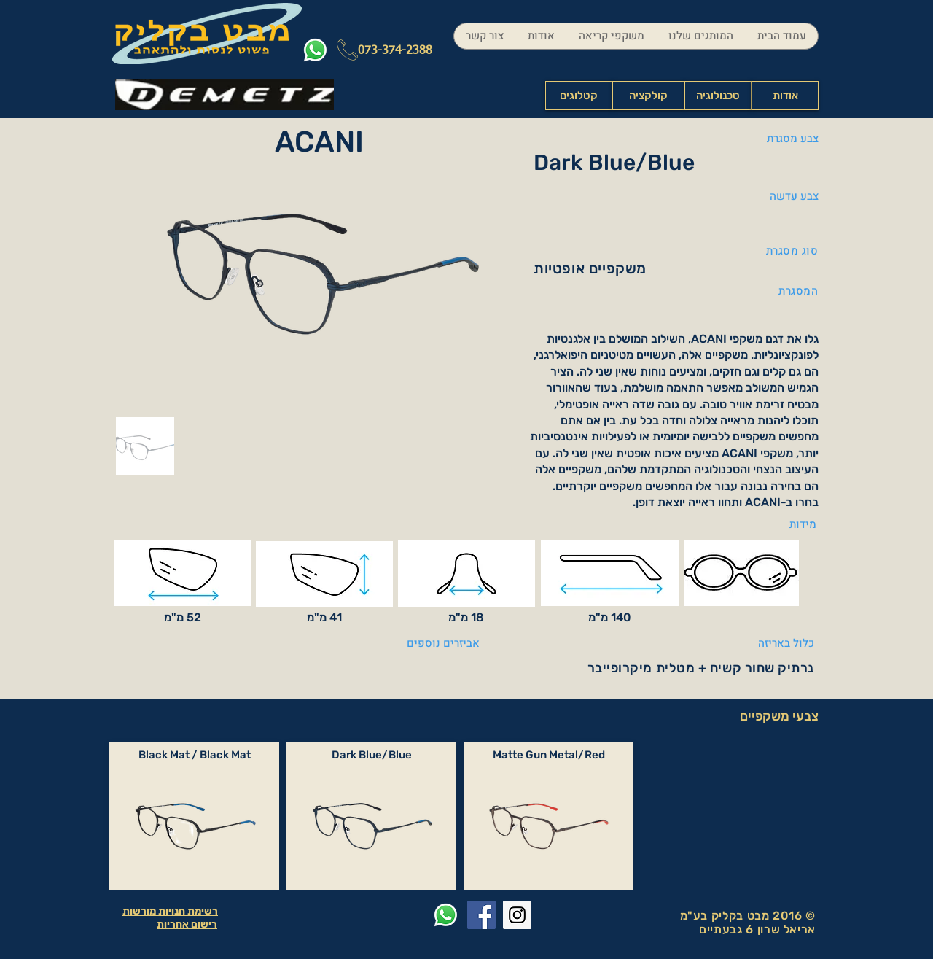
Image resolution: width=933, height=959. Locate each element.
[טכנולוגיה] (718, 95)
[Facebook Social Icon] (481, 915)
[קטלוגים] (578, 95)
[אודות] (785, 95)
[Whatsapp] (315, 50)
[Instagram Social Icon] (517, 915)
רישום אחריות (187, 924)
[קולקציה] (648, 95)
